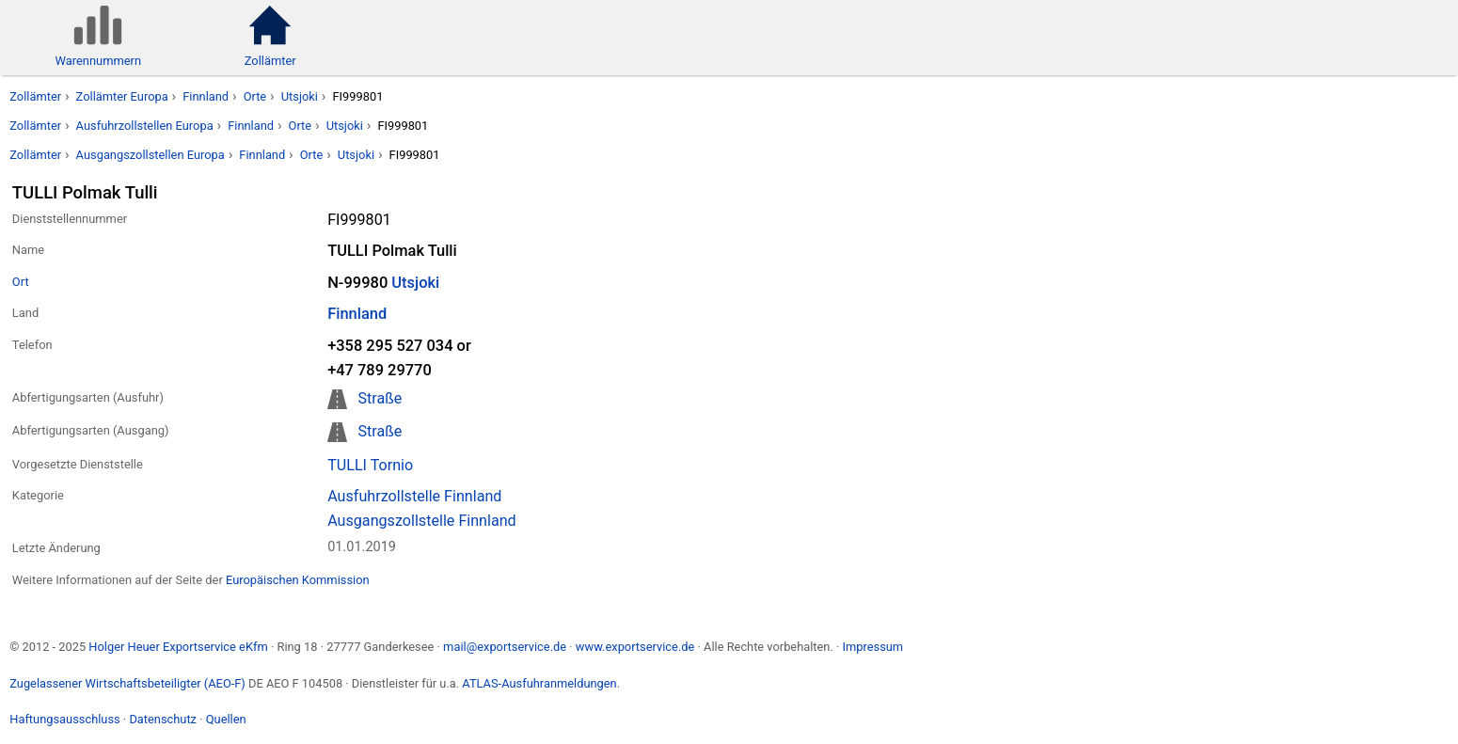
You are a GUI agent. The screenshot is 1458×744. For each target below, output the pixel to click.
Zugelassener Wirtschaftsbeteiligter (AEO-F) (127, 683)
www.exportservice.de (635, 647)
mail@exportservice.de (504, 647)
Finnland (205, 96)
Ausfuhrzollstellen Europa (145, 126)
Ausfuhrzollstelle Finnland (414, 496)
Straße (379, 398)
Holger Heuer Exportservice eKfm (177, 647)
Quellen (226, 719)
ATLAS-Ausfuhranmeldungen (539, 683)
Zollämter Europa (122, 96)
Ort (20, 282)
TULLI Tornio (370, 465)
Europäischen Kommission (298, 580)
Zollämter (35, 96)
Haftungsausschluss (64, 719)
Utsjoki (299, 96)
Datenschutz (163, 719)
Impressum (872, 647)
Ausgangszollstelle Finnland (421, 521)
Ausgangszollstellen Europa (150, 155)
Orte (255, 96)
